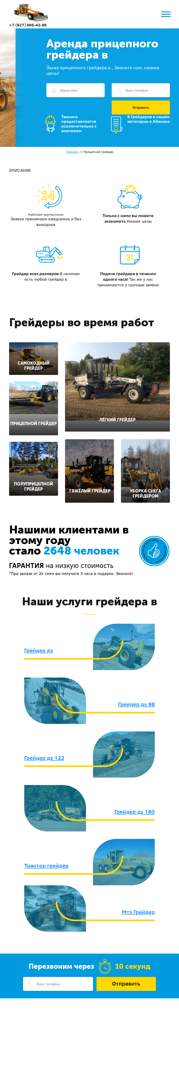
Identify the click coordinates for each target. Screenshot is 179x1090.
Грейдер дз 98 (136, 704)
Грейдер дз (38, 650)
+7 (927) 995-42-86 (28, 25)
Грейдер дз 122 (44, 758)
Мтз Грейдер (138, 912)
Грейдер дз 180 (134, 812)
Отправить (141, 107)
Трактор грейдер (46, 865)
